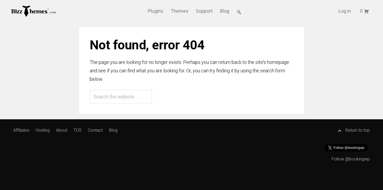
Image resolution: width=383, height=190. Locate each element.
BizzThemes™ (34, 11)
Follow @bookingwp (351, 159)
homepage (278, 62)
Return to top (353, 130)
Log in (345, 11)
